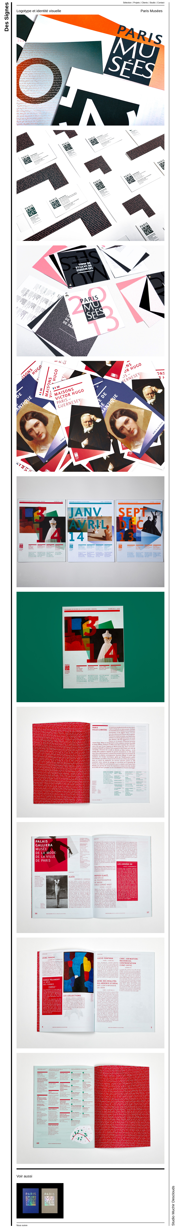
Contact (160, 3)
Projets (136, 3)
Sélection (127, 3)
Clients (145, 3)
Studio (152, 3)
